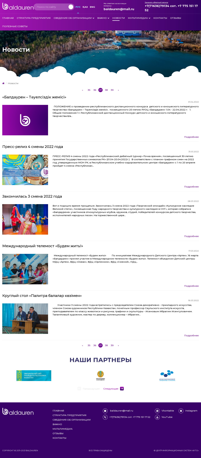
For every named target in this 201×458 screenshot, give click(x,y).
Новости (118, 18)
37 (100, 90)
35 (89, 90)
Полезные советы (15, 26)
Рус (77, 6)
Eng (92, 6)
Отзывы (175, 18)
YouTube (164, 417)
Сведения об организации (73, 18)
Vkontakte (164, 410)
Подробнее (191, 136)
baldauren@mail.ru (119, 9)
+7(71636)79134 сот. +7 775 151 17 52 (171, 8)
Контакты (160, 18)
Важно (102, 18)
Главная (8, 18)
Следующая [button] (110, 388)
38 (106, 90)
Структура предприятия (34, 18)
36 (94, 90)
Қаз (85, 6)
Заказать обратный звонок (156, 2)
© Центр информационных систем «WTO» (176, 450)
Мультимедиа (138, 18)
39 (112, 90)
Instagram (188, 410)
